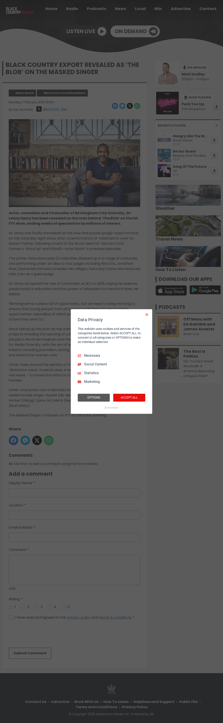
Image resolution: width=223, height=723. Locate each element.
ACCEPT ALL (129, 397)
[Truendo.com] (111, 407)
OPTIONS (93, 397)
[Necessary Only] (146, 314)
